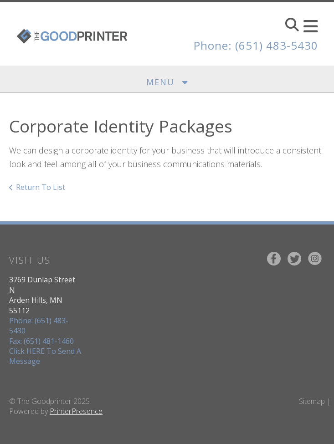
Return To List (40, 187)
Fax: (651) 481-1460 (41, 341)
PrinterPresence (76, 411)
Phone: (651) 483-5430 (256, 45)
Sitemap (312, 401)
